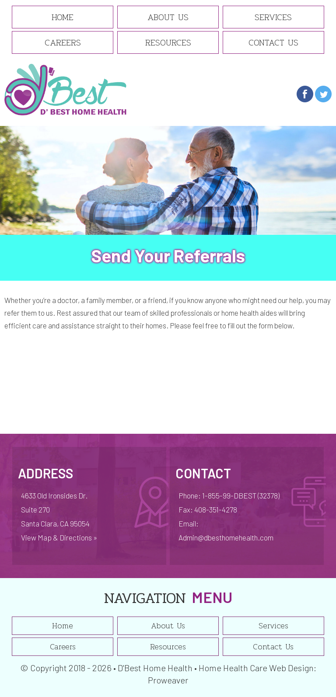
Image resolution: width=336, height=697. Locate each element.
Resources (168, 42)
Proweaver (168, 680)
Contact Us (273, 42)
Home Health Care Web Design (256, 667)
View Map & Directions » (59, 537)
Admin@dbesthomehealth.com (225, 537)
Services (273, 17)
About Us (168, 17)
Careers (63, 42)
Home (63, 17)
